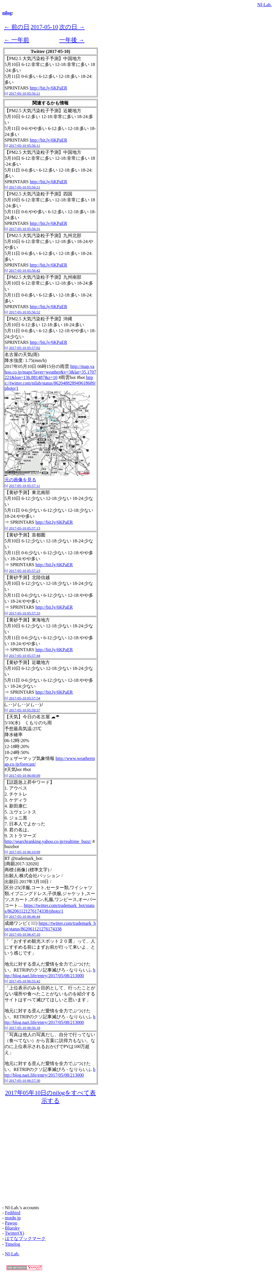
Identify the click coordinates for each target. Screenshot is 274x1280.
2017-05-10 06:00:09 (24, 775)
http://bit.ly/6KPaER (48, 88)
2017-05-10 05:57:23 (24, 570)
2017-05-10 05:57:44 (24, 655)
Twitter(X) (14, 1233)
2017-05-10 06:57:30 (24, 1080)
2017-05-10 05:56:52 (24, 312)
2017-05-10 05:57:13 (24, 528)
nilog (7, 12)
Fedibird (12, 1212)
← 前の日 (16, 27)
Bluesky (12, 1228)
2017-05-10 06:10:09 (24, 852)
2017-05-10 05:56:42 (24, 270)
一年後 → (71, 40)
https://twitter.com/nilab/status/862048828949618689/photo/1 (50, 383)
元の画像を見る (20, 479)
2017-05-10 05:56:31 (24, 229)
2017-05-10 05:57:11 (24, 486)
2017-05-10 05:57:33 (24, 613)
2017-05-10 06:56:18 (24, 1028)
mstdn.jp (13, 1217)
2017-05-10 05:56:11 (24, 145)
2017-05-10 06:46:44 (24, 916)
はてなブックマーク (25, 1238)
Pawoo (11, 1223)
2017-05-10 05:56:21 (24, 93)
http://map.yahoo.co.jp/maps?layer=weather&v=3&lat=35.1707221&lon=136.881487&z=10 (50, 372)
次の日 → (72, 27)
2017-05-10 (44, 27)
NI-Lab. (264, 4)
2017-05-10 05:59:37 (24, 710)
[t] (6, 93)
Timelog (12, 1244)
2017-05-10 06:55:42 (24, 981)
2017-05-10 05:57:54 (24, 698)
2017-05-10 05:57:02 (24, 348)
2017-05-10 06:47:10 (24, 934)
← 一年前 (16, 40)
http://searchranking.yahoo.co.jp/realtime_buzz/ (48, 841)
